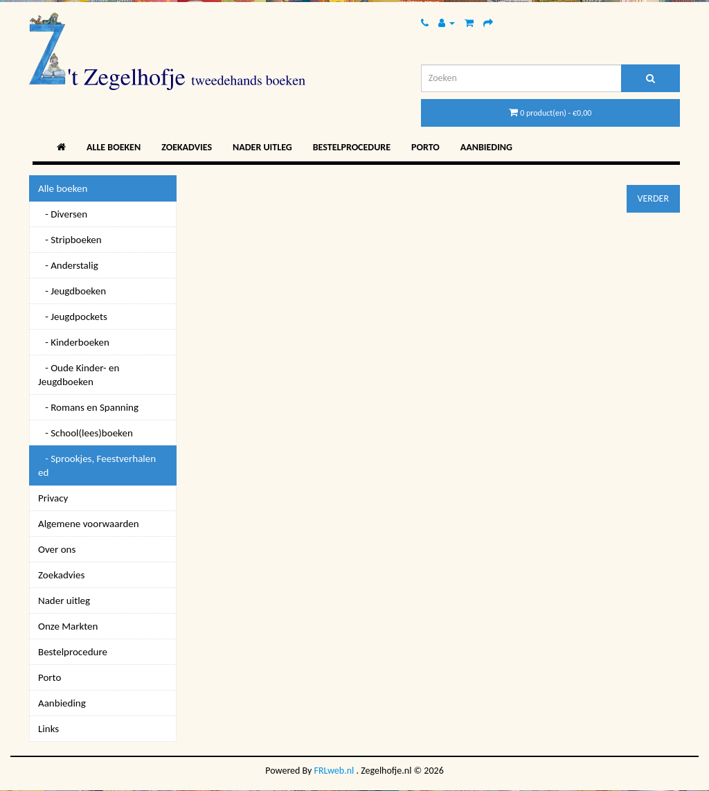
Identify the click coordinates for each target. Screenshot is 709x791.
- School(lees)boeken (85, 433)
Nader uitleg (262, 147)
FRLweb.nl (334, 770)
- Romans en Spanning (88, 407)
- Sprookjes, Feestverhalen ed (97, 465)
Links (48, 728)
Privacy (53, 498)
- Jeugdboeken (72, 291)
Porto (425, 147)
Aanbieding (486, 147)
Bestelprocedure (352, 147)
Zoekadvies (186, 147)
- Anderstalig (68, 265)
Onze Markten (68, 626)
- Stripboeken (70, 239)
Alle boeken (114, 147)
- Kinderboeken (73, 342)
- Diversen (62, 214)
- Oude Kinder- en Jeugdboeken (78, 375)
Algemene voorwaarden (88, 523)
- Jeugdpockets (72, 316)
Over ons (56, 549)
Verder (653, 198)
